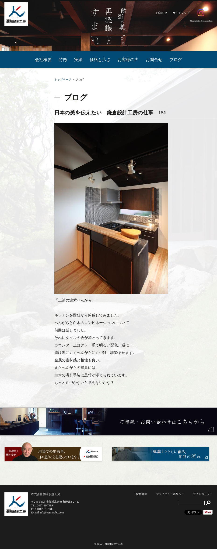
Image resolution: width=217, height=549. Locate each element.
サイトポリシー (203, 494)
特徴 (63, 59)
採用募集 (141, 494)
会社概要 (43, 59)
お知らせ (161, 13)
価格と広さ (100, 59)
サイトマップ (181, 13)
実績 (78, 59)
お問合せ (154, 59)
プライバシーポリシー (170, 494)
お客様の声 (128, 59)
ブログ (175, 59)
